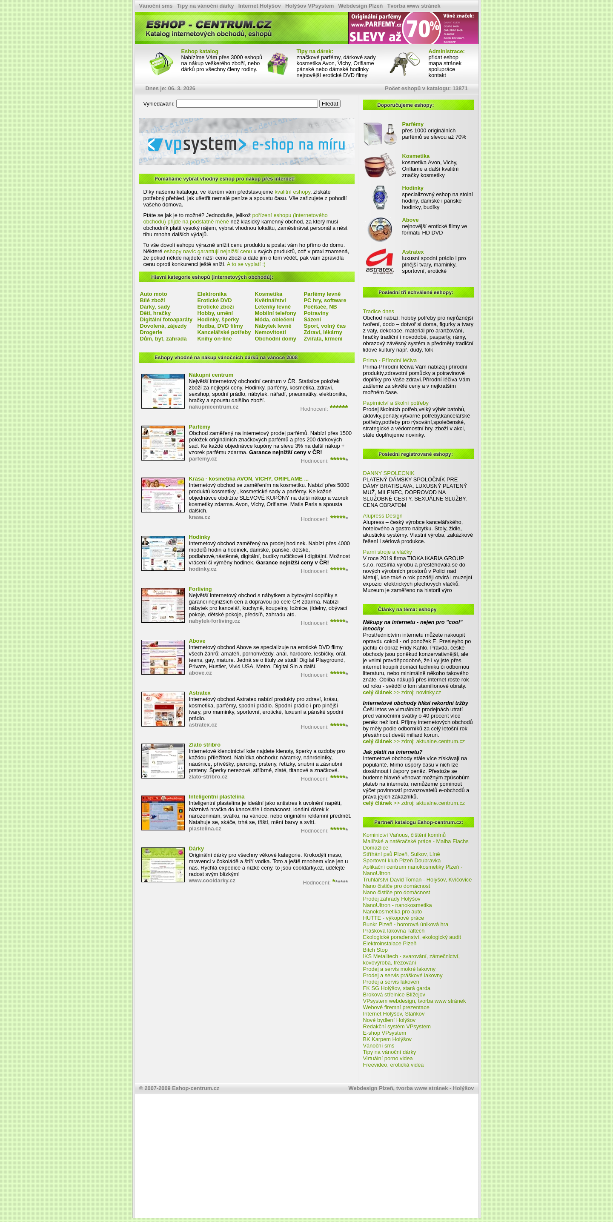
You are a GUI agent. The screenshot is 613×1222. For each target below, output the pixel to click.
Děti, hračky (155, 313)
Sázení (312, 319)
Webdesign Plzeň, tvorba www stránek (398, 1088)
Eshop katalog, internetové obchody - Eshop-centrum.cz (169, 13)
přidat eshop (443, 57)
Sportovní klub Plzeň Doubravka (402, 860)
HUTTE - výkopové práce (393, 918)
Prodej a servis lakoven (391, 982)
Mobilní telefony (275, 313)
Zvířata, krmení (323, 338)
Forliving (200, 589)
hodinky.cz (203, 569)
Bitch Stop (375, 950)
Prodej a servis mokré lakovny (399, 969)
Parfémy (200, 427)
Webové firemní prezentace (396, 1007)
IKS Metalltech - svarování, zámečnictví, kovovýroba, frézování (411, 959)
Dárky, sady (155, 306)
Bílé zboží (152, 300)
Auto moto (153, 294)
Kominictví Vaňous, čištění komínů (404, 835)
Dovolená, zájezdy (163, 326)
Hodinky (199, 537)
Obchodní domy (275, 338)
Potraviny (316, 313)
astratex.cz (203, 724)
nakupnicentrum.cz (214, 407)
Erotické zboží (216, 306)
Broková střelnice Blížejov (394, 994)
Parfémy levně (322, 294)
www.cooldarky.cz (212, 880)
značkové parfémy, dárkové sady (336, 57)
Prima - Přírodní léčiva (390, 360)
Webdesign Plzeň (360, 6)
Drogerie (151, 332)
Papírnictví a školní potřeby (396, 403)
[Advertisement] (306, 1158)
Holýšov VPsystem (309, 6)
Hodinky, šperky (218, 319)
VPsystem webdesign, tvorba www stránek (414, 1001)
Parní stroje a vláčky (387, 552)
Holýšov (463, 1088)
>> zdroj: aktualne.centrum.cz (414, 741)
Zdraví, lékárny (323, 332)
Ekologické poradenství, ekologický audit (412, 937)
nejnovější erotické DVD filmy (332, 75)
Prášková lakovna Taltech (394, 930)
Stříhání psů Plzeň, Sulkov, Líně (401, 854)
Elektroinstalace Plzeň (390, 943)
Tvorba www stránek (413, 6)
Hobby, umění (215, 313)
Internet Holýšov (259, 6)
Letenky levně (273, 306)
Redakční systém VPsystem (397, 1026)
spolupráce (442, 69)
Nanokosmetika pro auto (392, 911)
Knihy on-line (215, 338)
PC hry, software (325, 300)
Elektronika (212, 294)
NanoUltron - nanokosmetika (397, 905)
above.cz (200, 673)
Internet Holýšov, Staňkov (394, 1013)
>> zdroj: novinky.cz (402, 692)
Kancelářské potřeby (224, 332)
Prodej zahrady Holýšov (392, 899)
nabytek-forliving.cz (214, 621)
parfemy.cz (203, 458)
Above (197, 641)
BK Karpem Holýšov (387, 1039)
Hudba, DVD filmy (220, 326)
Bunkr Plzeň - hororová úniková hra (406, 924)
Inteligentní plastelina (217, 796)
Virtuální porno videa (388, 1058)
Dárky (196, 848)
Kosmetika (269, 294)
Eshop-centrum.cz (195, 1088)
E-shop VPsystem (385, 1033)
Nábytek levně (273, 326)
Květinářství (270, 300)
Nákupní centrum (211, 375)
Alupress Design (383, 515)
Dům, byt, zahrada (163, 338)
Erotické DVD (215, 300)
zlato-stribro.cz (208, 776)
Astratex (200, 693)
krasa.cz (200, 517)
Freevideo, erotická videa (393, 1065)
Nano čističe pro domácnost (396, 886)
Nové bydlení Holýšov (389, 1020)
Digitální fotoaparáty (166, 319)
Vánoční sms (156, 6)
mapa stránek (445, 63)
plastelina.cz (205, 828)
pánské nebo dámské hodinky (333, 69)
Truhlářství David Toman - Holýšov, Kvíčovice (417, 879)
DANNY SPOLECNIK (389, 473)
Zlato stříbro (205, 744)
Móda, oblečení (274, 319)
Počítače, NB (320, 306)
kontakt (437, 75)
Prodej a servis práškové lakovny (403, 975)
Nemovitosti (270, 332)
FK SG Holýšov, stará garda (396, 988)
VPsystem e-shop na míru (159, 119)
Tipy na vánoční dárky (205, 6)
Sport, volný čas (325, 326)
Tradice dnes (379, 311)
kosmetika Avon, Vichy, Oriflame (335, 63)
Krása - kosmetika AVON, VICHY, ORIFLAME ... (249, 478)
